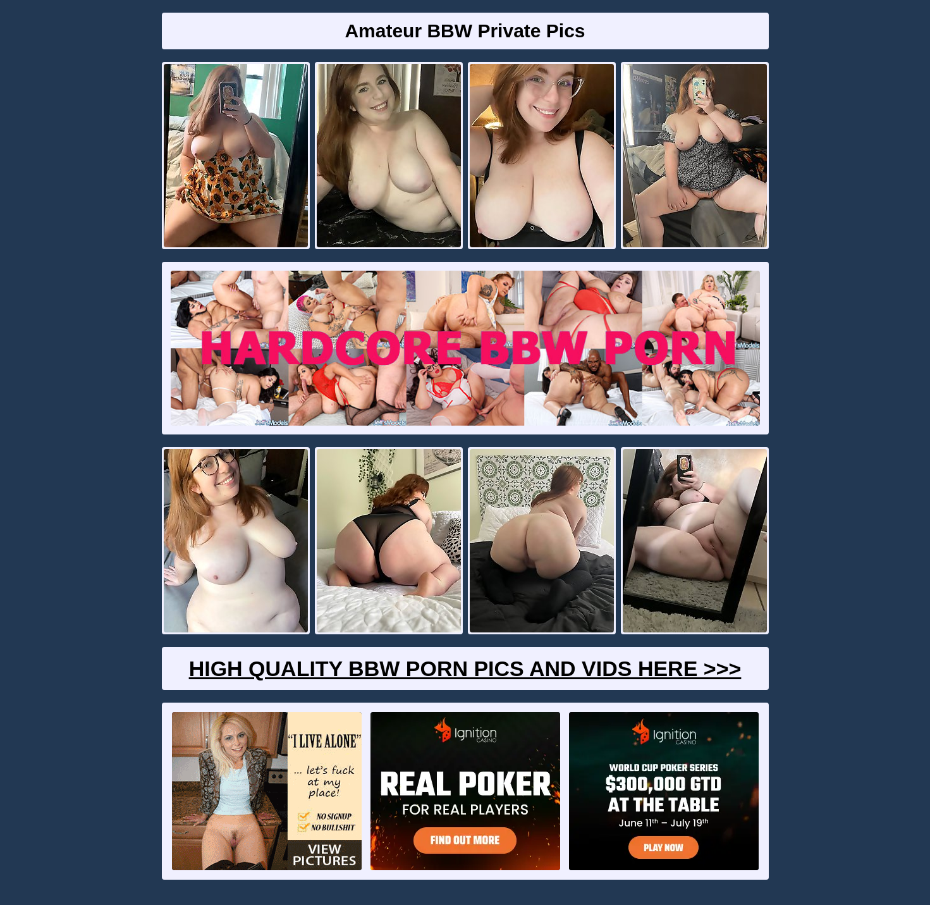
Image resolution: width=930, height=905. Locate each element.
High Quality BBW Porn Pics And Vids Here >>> (465, 668)
